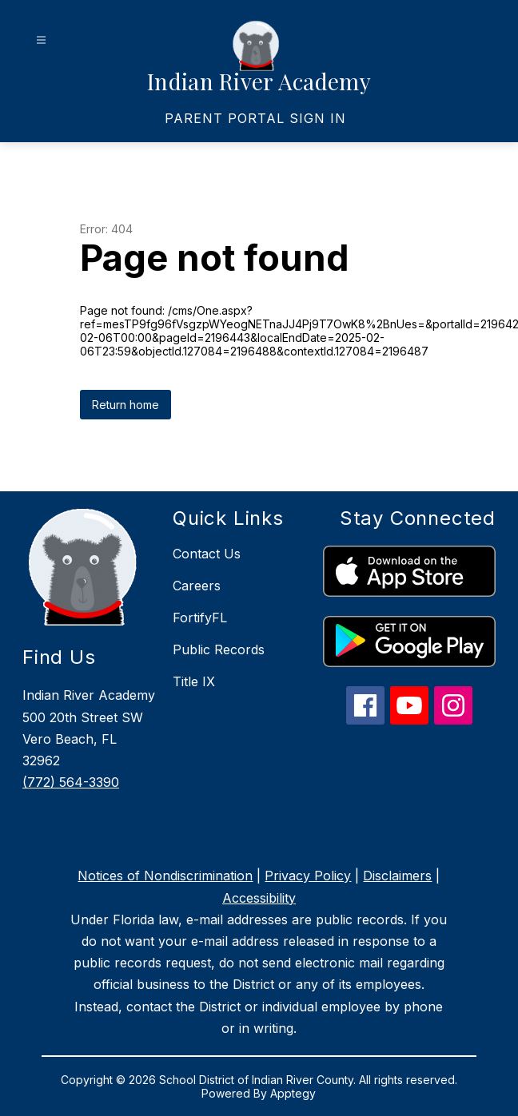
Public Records (219, 649)
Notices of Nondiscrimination (165, 876)
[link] (255, 118)
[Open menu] (41, 40)
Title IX (194, 681)
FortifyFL (200, 618)
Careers (197, 586)
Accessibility (259, 898)
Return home (125, 404)
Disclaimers (397, 876)
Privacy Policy (308, 876)
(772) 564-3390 (70, 782)
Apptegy (293, 1093)
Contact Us (207, 554)
